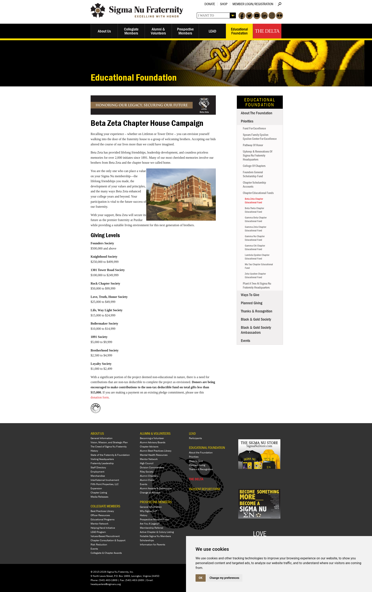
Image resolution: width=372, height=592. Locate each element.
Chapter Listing (99, 492)
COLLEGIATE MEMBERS (105, 506)
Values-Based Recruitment (105, 536)
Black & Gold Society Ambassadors (256, 330)
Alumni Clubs (147, 480)
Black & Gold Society (256, 319)
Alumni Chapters (149, 476)
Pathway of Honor (253, 145)
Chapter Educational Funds (258, 193)
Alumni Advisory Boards (152, 442)
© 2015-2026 (99, 571)
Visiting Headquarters (102, 459)
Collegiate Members (131, 30)
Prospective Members (185, 30)
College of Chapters (254, 166)
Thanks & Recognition (256, 310)
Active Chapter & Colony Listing (157, 532)
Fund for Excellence (254, 128)
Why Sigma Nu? (148, 511)
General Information (101, 438)
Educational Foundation (239, 30)
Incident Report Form (204, 489)
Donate (209, 4)
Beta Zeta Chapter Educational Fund (254, 200)
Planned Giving (251, 302)
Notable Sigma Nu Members (155, 536)
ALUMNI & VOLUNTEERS (155, 433)
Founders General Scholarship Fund (253, 174)
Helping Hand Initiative (103, 527)
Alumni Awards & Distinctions (156, 488)
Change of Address (150, 492)
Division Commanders (152, 467)
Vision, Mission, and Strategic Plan (109, 442)
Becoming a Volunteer (152, 438)
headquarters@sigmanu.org (106, 584)
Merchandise (98, 476)
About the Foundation (256, 112)
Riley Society (146, 471)
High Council (146, 463)
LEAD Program (98, 532)
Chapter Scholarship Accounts (254, 184)
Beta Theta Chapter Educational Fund (254, 209)
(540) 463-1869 (108, 580)
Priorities (247, 120)
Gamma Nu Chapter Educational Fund (255, 238)
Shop (224, 4)
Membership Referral (151, 527)
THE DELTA (196, 479)
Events (245, 340)
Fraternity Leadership (102, 463)
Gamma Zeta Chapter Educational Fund (255, 228)
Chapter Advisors (149, 446)
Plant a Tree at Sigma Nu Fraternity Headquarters (257, 285)
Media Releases (99, 496)
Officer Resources (100, 515)
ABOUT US (97, 433)
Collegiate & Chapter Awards (106, 553)
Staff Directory (98, 467)
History (94, 450)
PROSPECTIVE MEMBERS (156, 502)
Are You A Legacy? (150, 523)
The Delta (267, 31)
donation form (100, 397)
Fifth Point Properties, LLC (105, 484)
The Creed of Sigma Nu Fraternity (109, 446)
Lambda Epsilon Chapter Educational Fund (257, 256)
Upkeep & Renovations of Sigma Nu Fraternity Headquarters (257, 155)
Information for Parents (152, 544)
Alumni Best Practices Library (155, 450)
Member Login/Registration (252, 4)
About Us (104, 30)
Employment (97, 471)
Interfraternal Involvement (105, 480)
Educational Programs (102, 519)
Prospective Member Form (154, 519)
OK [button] (200, 577)
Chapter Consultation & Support (108, 540)
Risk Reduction (99, 544)
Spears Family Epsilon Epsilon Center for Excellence (260, 137)
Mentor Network (99, 523)
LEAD (212, 30)
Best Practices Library (102, 511)
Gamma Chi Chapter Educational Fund (255, 247)
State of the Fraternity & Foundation (110, 455)
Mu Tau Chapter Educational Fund (259, 266)
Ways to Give (250, 294)
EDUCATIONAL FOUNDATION (207, 447)
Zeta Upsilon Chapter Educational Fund (255, 275)
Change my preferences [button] (224, 577)
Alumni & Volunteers (158, 30)
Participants (195, 438)
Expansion (96, 488)
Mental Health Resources (154, 455)
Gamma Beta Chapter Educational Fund (256, 219)
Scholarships (147, 540)
